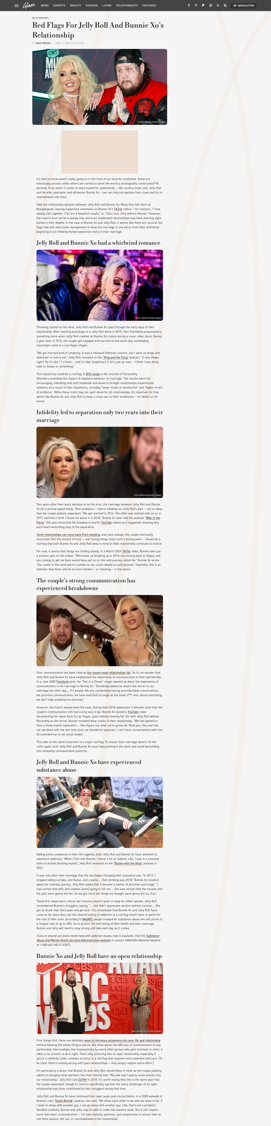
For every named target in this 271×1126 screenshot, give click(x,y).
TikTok (118, 209)
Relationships (127, 5)
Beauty (75, 5)
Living (107, 5)
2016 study (93, 374)
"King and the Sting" (116, 357)
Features (149, 5)
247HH (82, 1080)
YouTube (106, 522)
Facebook (62, 682)
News (45, 5)
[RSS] (225, 7)
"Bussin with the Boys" (128, 863)
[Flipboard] (203, 7)
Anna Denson (43, 43)
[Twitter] (218, 7)
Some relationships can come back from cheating (68, 535)
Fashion (92, 5)
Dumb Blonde (64, 1101)
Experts (59, 5)
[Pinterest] (196, 7)
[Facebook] (189, 7)
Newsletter (243, 5)
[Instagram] (211, 7)
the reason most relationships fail (108, 673)
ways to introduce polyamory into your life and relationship (122, 1040)
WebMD (87, 919)
